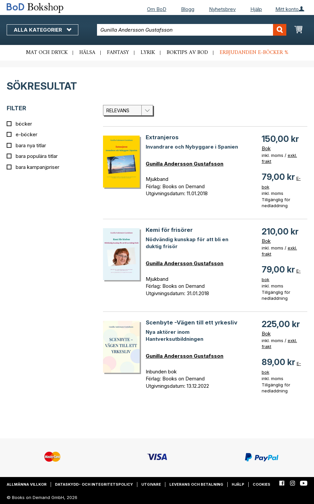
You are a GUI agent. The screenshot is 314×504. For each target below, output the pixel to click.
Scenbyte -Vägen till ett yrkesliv (191, 322)
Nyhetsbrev (222, 9)
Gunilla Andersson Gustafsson (184, 164)
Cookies (261, 484)
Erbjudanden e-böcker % (254, 52)
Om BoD (156, 9)
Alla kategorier (42, 30)
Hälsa (87, 52)
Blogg (187, 9)
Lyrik (148, 52)
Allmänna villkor (27, 484)
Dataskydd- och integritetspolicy (94, 484)
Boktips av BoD (187, 52)
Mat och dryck (47, 52)
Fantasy (118, 52)
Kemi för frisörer (169, 230)
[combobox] (191, 30)
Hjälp (256, 9)
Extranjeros (162, 137)
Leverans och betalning (196, 484)
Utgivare (151, 484)
